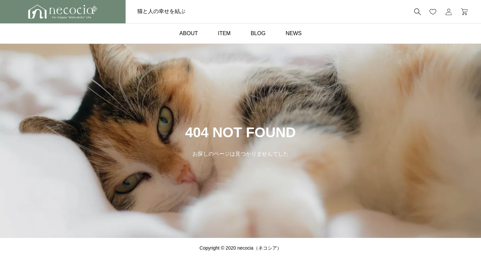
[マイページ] (449, 11)
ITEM (224, 33)
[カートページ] (462, 11)
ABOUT (188, 33)
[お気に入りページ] (433, 11)
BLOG (258, 33)
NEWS (294, 33)
